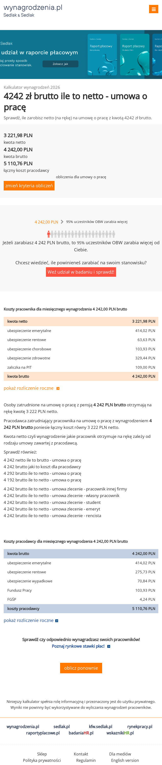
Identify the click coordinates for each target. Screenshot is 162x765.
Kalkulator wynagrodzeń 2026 (32, 87)
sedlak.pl (62, 726)
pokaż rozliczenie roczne (29, 388)
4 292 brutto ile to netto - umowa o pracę (42, 473)
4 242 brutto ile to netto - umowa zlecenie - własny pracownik (61, 495)
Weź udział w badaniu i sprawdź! (81, 272)
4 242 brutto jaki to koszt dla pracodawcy (42, 466)
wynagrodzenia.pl (23, 726)
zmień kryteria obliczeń (29, 185)
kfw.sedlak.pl (100, 726)
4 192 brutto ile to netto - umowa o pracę (42, 480)
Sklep (42, 754)
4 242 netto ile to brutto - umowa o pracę (42, 460)
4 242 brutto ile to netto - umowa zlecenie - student (52, 502)
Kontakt (81, 754)
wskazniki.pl (120, 733)
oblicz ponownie (81, 668)
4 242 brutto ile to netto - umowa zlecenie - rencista (52, 515)
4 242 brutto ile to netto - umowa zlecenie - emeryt (52, 509)
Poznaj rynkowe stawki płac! (78, 646)
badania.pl (81, 733)
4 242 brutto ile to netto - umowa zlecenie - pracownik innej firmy (65, 489)
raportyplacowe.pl (43, 733)
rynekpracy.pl (139, 726)
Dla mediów (120, 754)
